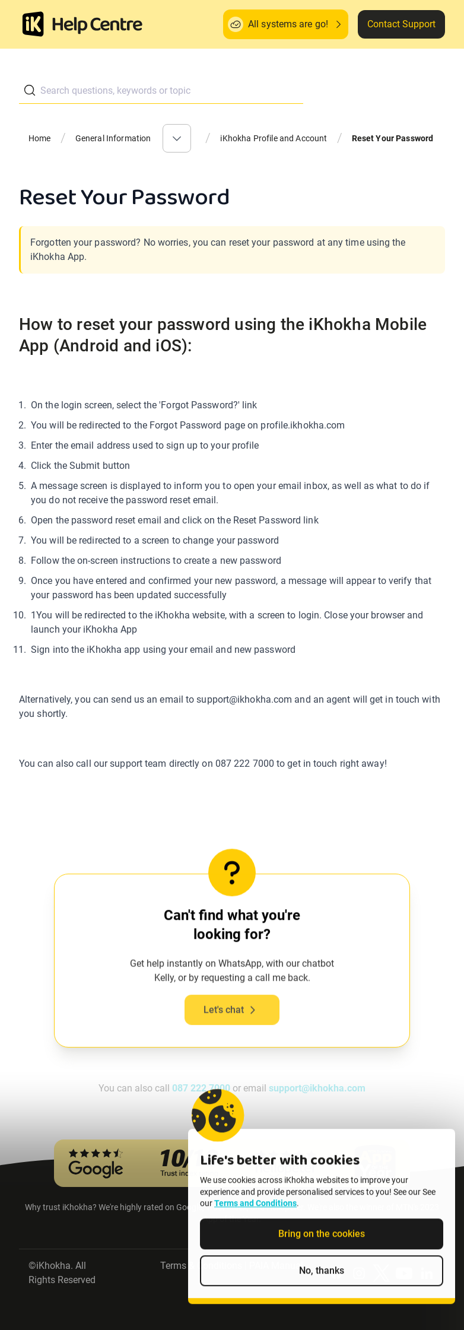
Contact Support (401, 24)
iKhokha (53, 1265)
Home (39, 138)
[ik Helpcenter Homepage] (97, 25)
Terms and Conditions (255, 1221)
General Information (113, 138)
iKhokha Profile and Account (273, 138)
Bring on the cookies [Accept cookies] (321, 1252)
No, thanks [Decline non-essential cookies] (321, 1288)
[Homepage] (33, 24)
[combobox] (161, 90)
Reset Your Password (393, 138)
